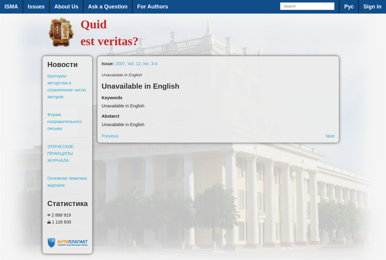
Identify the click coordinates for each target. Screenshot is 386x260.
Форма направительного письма (64, 121)
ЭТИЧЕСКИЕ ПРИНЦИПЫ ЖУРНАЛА (60, 153)
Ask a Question (108, 7)
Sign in (372, 7)
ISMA (11, 7)
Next (330, 136)
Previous (110, 136)
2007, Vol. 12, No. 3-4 (136, 63)
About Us (66, 7)
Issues (36, 7)
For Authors (152, 7)
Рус (349, 7)
